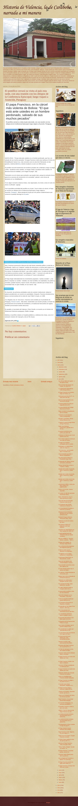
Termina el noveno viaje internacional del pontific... (65, 642)
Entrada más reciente (10, 381)
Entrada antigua (46, 381)
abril (60, 775)
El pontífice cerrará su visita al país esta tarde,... (66, 707)
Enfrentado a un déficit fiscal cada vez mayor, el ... (65, 447)
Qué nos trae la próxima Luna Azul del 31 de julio (65, 400)
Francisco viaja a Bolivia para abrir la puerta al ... (65, 755)
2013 (58, 787)
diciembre (61, 367)
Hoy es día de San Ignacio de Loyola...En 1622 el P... (65, 385)
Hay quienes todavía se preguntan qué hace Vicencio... (64, 526)
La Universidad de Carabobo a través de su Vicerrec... (66, 509)
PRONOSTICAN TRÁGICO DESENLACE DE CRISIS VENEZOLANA (65, 513)
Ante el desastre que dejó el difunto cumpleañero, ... (65, 454)
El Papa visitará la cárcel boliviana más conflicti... (65, 728)
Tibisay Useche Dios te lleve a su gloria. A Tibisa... (66, 466)
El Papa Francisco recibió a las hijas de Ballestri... (66, 662)
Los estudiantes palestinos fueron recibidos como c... (65, 614)
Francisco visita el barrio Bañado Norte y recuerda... (66, 653)
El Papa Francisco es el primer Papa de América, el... (66, 393)
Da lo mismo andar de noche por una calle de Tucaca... (66, 439)
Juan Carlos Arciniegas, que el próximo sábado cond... (66, 626)
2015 (58, 365)
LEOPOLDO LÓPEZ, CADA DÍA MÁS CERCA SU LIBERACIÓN (66, 486)
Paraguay (14, 192)
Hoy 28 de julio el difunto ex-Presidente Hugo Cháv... (65, 458)
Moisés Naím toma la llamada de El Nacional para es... (66, 577)
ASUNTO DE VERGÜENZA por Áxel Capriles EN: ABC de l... (66, 530)
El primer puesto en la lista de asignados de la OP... (65, 404)
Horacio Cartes (15, 301)
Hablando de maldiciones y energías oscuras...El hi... (65, 580)
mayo (60, 772)
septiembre (62, 374)
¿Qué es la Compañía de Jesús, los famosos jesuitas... (66, 696)
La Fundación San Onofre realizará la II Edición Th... (65, 505)
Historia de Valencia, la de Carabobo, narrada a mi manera (37, 10)
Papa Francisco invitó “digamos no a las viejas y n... (66, 732)
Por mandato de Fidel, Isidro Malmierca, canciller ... (65, 584)
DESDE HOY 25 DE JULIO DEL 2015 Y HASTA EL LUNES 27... (66, 470)
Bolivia (19, 164)
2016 (58, 362)
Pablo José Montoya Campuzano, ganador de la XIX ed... (65, 428)
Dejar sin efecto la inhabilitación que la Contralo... (66, 412)
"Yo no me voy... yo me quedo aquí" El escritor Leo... (65, 451)
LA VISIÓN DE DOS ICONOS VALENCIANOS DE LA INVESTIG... (65, 716)
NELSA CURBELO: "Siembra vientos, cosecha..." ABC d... (66, 539)
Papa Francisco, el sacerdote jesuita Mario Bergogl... (65, 699)
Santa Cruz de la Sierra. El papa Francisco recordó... (66, 736)
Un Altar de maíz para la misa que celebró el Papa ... (65, 649)
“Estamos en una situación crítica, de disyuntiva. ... (65, 415)
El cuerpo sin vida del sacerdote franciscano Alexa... (66, 494)
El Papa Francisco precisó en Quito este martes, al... (65, 762)
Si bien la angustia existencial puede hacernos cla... (65, 599)
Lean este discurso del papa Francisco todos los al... (65, 501)
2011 (58, 792)
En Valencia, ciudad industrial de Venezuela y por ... (66, 573)
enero (60, 782)
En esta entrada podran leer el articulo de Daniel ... (66, 569)
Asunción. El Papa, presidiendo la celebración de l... (66, 666)
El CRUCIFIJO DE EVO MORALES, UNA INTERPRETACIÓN (64, 638)
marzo (60, 777)
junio (60, 770)
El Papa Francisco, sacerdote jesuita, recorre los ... (65, 751)
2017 (58, 360)
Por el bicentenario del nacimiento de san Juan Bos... (66, 610)
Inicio (29, 381)
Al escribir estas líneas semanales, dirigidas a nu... (66, 684)
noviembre (61, 369)
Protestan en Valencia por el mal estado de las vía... (66, 435)
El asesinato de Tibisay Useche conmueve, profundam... (66, 462)
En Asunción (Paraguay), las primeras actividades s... (65, 703)
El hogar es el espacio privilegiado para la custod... (66, 443)
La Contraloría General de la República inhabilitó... (65, 603)
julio (60, 379)
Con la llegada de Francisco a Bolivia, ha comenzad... (65, 759)
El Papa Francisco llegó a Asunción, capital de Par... (65, 688)
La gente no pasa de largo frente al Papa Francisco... (66, 423)
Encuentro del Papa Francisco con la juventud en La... (66, 646)
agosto (60, 376)
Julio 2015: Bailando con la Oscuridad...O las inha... (65, 595)
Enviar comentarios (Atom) (17, 385)
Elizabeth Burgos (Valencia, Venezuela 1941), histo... (65, 517)
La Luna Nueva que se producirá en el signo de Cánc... (66, 633)
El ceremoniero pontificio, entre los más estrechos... (66, 592)
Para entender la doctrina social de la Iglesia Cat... (66, 565)
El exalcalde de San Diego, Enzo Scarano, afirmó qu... (66, 607)
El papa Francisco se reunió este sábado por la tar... (66, 657)
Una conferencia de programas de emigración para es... (66, 547)
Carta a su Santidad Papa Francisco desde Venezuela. (66, 677)
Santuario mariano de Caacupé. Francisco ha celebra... (66, 673)
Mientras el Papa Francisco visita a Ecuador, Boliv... (65, 744)
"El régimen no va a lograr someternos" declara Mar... (65, 554)
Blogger (48, 802)
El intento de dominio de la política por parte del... (65, 432)
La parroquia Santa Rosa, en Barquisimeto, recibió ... (65, 558)
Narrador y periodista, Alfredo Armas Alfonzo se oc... (65, 419)
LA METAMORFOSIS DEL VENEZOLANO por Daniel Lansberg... (65, 535)
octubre (61, 371)
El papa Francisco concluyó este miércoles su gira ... (66, 766)
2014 (58, 785)
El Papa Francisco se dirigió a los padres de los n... (65, 681)
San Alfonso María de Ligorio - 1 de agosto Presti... (66, 381)
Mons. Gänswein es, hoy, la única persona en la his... (65, 497)
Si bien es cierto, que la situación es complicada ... (65, 550)
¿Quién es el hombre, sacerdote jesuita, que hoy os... (66, 692)
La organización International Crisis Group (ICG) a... (65, 389)
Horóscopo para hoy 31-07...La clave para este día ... (66, 396)
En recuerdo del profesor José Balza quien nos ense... (66, 618)
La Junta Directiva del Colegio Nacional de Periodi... (65, 408)
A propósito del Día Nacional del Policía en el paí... (66, 622)
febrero (61, 780)
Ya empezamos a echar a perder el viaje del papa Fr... (66, 725)
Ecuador (26, 194)
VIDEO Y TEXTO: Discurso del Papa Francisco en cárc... (66, 711)
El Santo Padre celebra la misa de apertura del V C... (66, 740)
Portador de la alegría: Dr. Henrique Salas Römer (64, 543)
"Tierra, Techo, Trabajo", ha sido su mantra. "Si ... (66, 747)
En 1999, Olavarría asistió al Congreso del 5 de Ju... (65, 588)
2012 (58, 790)
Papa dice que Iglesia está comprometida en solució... (65, 562)
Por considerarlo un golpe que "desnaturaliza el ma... (66, 629)
